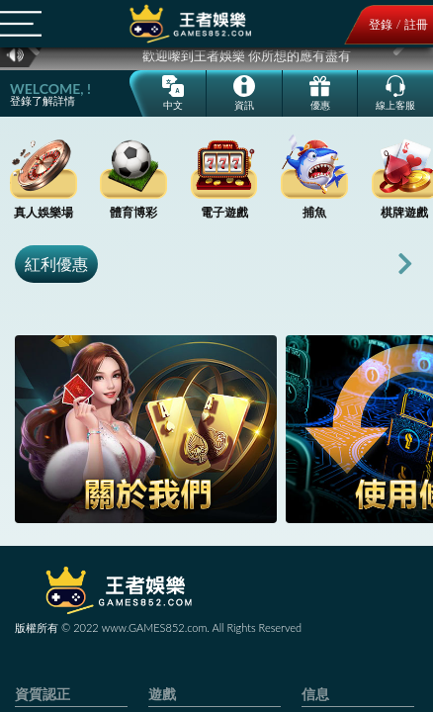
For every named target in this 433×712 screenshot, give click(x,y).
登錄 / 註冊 (398, 24)
